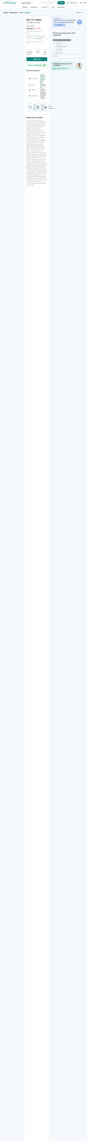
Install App (59, 25)
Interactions (8, 49)
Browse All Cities (29, 1110)
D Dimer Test (31, 872)
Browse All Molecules (30, 1107)
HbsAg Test (31, 859)
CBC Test (39, 872)
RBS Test (30, 861)
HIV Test (31, 870)
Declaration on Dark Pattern (52, 1112)
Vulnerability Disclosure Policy (53, 1107)
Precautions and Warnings (9, 32)
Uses (6, 21)
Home (5, 12)
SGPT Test (31, 864)
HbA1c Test (31, 856)
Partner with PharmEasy (10, 1110)
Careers (5, 1104)
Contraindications (10, 25)
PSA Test (30, 850)
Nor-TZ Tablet (25, 12)
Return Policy (48, 1117)
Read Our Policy (8, 93)
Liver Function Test (33, 867)
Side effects (8, 28)
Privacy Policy (49, 1104)
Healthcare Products (9, 1119)
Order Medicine (7, 1116)
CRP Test (38, 856)
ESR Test (42, 867)
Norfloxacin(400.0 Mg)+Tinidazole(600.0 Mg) (42, 78)
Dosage (7, 43)
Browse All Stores (29, 1112)
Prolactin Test (38, 861)
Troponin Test (39, 864)
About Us (6, 1102)
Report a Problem (9, 105)
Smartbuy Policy (49, 1120)
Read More (39, 38)
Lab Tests (44, 7)
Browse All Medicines (30, 1105)
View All (43, 799)
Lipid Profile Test (33, 853)
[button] (51, 3)
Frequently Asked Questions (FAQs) (10, 53)
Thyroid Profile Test (40, 850)
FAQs (25, 1115)
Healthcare (33, 7)
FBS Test (38, 859)
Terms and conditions (51, 1110)
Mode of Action (9, 46)
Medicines (14, 12)
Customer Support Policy (52, 1115)
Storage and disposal (11, 40)
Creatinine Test (40, 870)
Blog (4, 1107)
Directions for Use (10, 36)
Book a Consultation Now (61, 68)
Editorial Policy (49, 1102)
